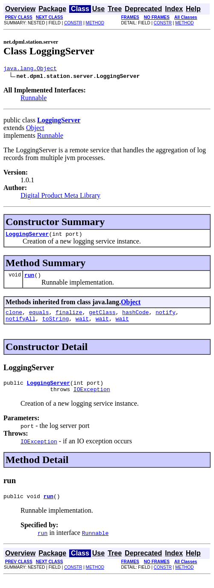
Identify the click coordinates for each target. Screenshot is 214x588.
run (29, 278)
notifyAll (20, 325)
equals (39, 317)
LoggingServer (27, 236)
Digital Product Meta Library (60, 196)
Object (35, 129)
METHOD (95, 23)
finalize (69, 317)
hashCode (135, 317)
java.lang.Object (30, 69)
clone (14, 317)
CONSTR (73, 23)
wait (82, 325)
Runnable (34, 99)
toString (55, 325)
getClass (102, 317)
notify (165, 317)
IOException (91, 398)
